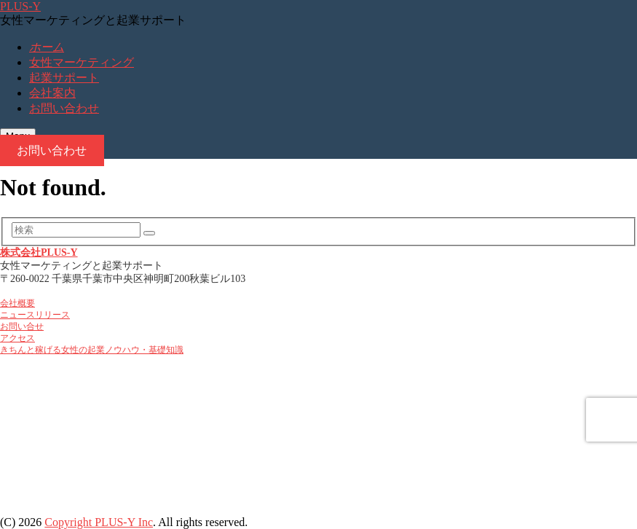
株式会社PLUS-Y (39, 252)
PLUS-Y (20, 6)
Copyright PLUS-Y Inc (98, 522)
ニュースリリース (35, 315)
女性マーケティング (81, 62)
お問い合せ (22, 327)
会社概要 (17, 303)
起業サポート (64, 77)
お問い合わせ (64, 108)
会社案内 (52, 93)
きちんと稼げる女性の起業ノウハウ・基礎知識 (91, 350)
